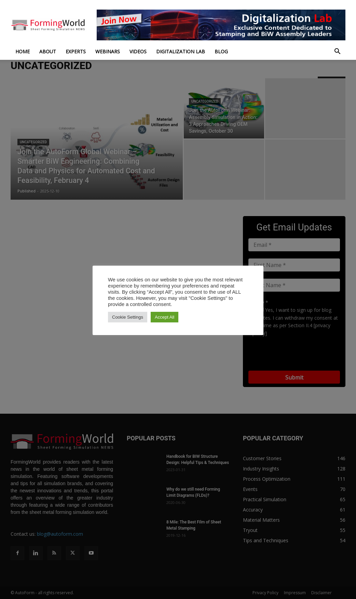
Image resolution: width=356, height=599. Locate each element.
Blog (221, 51)
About (47, 51)
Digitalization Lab (180, 51)
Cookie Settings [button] (127, 317)
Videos (138, 51)
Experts (76, 51)
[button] (337, 52)
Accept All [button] (164, 317)
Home (22, 51)
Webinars (107, 51)
